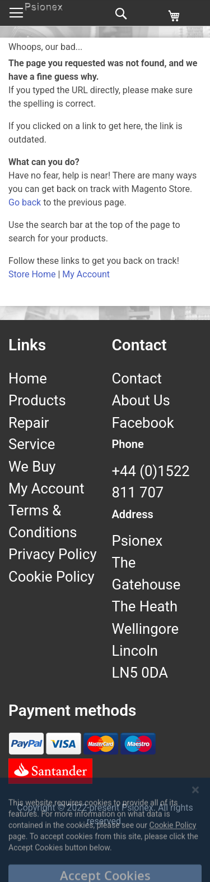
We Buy (31, 466)
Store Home (31, 274)
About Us (141, 400)
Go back (24, 202)
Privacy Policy (52, 554)
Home (27, 378)
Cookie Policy (51, 576)
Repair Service (31, 433)
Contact (137, 378)
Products (37, 400)
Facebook (143, 422)
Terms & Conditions (42, 521)
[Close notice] (195, 815)
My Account (86, 274)
